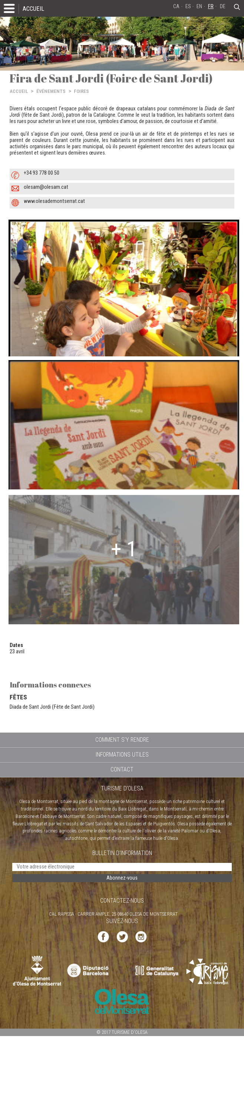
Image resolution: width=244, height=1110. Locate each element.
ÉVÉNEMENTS (51, 91)
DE (222, 6)
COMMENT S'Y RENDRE (122, 739)
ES (188, 6)
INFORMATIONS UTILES (122, 754)
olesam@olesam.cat (46, 187)
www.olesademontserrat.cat (54, 201)
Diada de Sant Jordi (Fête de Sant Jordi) (52, 706)
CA (176, 6)
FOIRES (81, 91)
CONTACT (122, 769)
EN (199, 6)
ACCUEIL (33, 8)
